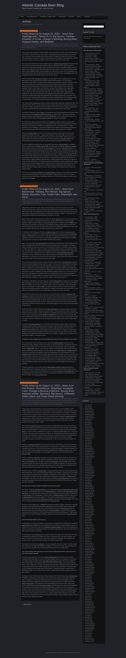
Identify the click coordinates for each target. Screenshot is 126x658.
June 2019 (87, 499)
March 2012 (88, 638)
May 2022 (87, 443)
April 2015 (87, 580)
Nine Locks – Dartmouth (91, 296)
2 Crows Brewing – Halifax (91, 217)
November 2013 (89, 607)
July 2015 (87, 575)
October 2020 (88, 474)
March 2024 (88, 408)
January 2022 (88, 450)
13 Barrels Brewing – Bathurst (92, 53)
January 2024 (88, 411)
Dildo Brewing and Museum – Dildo (93, 182)
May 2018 (87, 520)
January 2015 (88, 585)
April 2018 (87, 522)
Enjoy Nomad (30, 45)
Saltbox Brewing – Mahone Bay (92, 323)
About (79, 16)
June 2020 (87, 480)
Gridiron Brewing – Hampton (92, 98)
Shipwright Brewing (69, 201)
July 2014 (87, 594)
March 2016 (88, 562)
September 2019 (89, 495)
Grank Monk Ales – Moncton (92, 95)
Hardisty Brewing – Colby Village (93, 262)
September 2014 (89, 591)
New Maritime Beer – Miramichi (92, 132)
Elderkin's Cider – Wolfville (91, 249)
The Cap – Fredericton (90, 148)
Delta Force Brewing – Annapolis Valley (94, 247)
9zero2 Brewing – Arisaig (91, 218)
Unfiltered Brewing (57, 404)
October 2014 (88, 590)
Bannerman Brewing (56, 199)
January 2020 (88, 488)
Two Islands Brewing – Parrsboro (93, 358)
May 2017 (87, 540)
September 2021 (89, 456)
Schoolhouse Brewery (27, 404)
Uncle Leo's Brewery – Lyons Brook (93, 360)
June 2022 (87, 442)
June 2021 (87, 461)
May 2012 (87, 635)
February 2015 (88, 583)
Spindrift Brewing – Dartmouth (92, 339)
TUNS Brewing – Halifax (91, 355)
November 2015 (89, 569)
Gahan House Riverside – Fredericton (94, 92)
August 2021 (88, 458)
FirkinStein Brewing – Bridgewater (93, 250)
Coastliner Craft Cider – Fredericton (93, 74)
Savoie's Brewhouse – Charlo (92, 142)
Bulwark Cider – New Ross (91, 238)
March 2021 (88, 466)
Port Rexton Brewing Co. (49, 201)
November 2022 (89, 433)
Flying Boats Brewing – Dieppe (92, 80)
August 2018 (88, 516)
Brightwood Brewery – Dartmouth (93, 236)
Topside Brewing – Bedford (91, 350)
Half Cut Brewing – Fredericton (92, 101)
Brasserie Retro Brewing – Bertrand (93, 66)
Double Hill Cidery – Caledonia (92, 377)
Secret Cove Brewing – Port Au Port (93, 202)
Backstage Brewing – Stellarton (92, 225)
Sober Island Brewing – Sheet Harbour (94, 336)
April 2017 (87, 541)
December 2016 (89, 548)
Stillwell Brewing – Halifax (91, 341)
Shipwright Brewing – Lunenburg (93, 333)
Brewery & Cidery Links (48, 16)
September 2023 (89, 417)
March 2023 (88, 427)
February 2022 (88, 448)
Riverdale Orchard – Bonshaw (92, 390)
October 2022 (88, 435)
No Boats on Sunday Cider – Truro (93, 297)
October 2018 (88, 512)
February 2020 (88, 487)
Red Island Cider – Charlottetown (93, 389)
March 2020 (88, 485)
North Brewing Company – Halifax (93, 300)
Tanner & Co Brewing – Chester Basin (94, 344)
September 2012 (89, 628)
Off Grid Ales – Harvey (90, 135)
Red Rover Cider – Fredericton (92, 140)
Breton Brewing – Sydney (91, 234)
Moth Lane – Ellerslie (90, 384)
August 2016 (88, 554)
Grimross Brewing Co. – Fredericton (93, 100)
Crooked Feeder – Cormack (91, 180)
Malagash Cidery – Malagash (92, 283)
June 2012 (87, 633)
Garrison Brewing (45, 400)
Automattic (76, 652)
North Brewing (29, 402)
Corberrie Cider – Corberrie (91, 246)
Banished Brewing (56, 398)
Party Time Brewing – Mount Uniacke (94, 310)
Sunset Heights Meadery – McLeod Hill (94, 145)
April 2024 (87, 406)
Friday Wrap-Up (31, 44)
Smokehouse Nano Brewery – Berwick (94, 334)
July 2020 (87, 479)
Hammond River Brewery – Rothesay (94, 103)
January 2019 (88, 508)
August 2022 (88, 438)
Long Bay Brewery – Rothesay (92, 119)
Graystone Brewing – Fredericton (93, 97)
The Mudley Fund (64, 478)
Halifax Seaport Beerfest (66, 400)
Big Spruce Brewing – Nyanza (92, 230)
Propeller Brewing (55, 45)
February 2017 (88, 545)
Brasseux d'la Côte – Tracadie (92, 68)
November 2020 (89, 472)
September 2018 (89, 514)
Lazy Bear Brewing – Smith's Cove (93, 276)
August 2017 (88, 535)
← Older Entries (26, 604)
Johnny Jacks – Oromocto (91, 109)
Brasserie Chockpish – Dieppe (92, 64)
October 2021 (88, 454)
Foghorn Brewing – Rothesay (92, 82)
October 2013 (88, 609)
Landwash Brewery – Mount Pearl (93, 185)
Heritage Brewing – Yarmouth (92, 265)
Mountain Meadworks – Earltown (93, 288)
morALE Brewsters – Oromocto (92, 130)
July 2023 (87, 421)
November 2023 (89, 414)
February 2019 (88, 506)
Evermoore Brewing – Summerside (93, 379)
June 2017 (87, 538)
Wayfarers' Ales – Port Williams (92, 365)
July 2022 (87, 440)
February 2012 (88, 639)
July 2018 (87, 517)
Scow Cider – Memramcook (91, 143)
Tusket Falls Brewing (36, 203)
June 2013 (87, 615)
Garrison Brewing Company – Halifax (94, 254)
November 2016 (89, 549)
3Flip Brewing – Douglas (91, 55)
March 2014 (88, 601)
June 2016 (87, 557)
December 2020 (89, 471)
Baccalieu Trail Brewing (44, 199)
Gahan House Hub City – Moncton (93, 88)
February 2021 (88, 467)
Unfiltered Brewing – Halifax (91, 362)
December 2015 (89, 567)
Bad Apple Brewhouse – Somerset (93, 226)
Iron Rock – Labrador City (91, 183)
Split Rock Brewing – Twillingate (92, 204)
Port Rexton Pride (61, 402)
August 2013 (88, 612)
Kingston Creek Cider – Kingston (93, 114)
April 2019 (87, 503)
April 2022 (87, 445)
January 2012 (88, 641)
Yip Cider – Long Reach (91, 159)
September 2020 (89, 475)
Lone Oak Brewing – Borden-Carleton (94, 382)
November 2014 (89, 588)
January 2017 (88, 546)
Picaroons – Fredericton (91, 137)
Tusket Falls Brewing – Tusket (92, 357)
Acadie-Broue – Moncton (91, 56)
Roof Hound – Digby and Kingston (93, 318)
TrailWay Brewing (30, 47)
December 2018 (89, 509)
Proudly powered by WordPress (54, 652)
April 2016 (87, 561)
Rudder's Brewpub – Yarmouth (92, 321)
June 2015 (87, 577)
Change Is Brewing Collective (34, 400)
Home (22, 16)
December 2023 (89, 413)
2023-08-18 (34, 186)
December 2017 (89, 528)
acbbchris (27, 31)
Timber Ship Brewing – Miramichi (93, 153)
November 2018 (89, 511)
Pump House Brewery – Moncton (93, 138)
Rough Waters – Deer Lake (91, 201)
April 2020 (87, 483)
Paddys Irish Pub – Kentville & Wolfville (94, 307)
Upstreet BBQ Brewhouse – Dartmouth (94, 363)
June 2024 (87, 405)
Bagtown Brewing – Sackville (92, 58)
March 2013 (88, 620)
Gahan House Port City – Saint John (93, 90)
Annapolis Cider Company (45, 398)
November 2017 (89, 530)
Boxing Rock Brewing (63, 44)
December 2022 (89, 432)
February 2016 (88, 564)
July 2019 (87, 498)
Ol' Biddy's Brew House (38, 402)
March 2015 (88, 582)
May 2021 (87, 462)
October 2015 (88, 570)
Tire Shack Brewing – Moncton (92, 154)
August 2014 (88, 593)
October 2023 (88, 416)
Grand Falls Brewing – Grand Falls (93, 93)
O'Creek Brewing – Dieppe (91, 134)
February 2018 (88, 525)
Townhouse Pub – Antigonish (92, 352)
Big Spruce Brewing (44, 44)
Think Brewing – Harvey (91, 150)
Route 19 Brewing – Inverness (92, 320)
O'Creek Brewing (47, 45)
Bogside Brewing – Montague (92, 374)
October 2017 (88, 532)
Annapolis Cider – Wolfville (91, 223)
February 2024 (88, 409)
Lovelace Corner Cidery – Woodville (93, 278)
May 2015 (87, 578)
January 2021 (88, 469)
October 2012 (88, 627)
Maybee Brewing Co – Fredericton (93, 126)
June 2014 (87, 596)
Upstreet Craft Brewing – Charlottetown (94, 392)
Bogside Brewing (53, 44)
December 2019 (89, 490)
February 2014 (88, 602)
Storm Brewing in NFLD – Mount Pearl (94, 206)
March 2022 (88, 446)
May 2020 (87, 482)
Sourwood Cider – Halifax (91, 337)
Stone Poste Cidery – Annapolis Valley (94, 342)
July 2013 (87, 614)
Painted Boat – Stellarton (91, 308)
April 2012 (87, 636)
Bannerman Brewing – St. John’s (93, 170)
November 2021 (89, 453)
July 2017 (87, 536)
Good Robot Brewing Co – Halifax (93, 255)
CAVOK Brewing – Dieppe (91, 71)
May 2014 (87, 598)
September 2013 (89, 611)
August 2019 (88, 496)
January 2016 (88, 565)
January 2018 (88, 527)
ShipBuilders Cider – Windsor (92, 331)
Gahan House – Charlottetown (92, 381)
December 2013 (89, 606)
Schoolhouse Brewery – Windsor (93, 325)
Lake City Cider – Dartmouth (92, 275)
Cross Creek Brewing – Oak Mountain (94, 76)
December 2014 (89, 586)
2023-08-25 (34, 31)
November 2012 (89, 625)
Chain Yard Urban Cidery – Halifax (93, 242)
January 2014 (88, 604)
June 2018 (87, 519)
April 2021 (87, 464)
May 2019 (87, 501)
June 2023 (87, 422)
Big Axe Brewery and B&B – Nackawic (94, 60)
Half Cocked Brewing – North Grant (93, 257)
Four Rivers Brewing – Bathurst (92, 84)
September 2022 (89, 437)
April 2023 (87, 425)
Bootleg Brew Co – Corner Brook (93, 175)
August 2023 (88, 419)
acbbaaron (28, 382)
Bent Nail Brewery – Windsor (92, 228)
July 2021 (87, 459)
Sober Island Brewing (48, 404)
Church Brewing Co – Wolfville (92, 244)
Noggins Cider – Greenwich (91, 299)
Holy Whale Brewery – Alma (91, 108)
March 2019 (88, 504)
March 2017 (88, 543)
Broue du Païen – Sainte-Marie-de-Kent (94, 69)
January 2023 (88, 430)
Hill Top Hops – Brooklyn (91, 267)
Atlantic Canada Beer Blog (43, 5)
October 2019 (88, 493)
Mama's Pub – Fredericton (91, 124)
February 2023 (88, 429)
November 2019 (89, 491)
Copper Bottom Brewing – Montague (94, 376)
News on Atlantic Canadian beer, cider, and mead (37, 8)
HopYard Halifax (38, 45)
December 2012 (89, 623)
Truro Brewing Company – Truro (92, 353)
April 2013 (87, 619)
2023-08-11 (35, 382)
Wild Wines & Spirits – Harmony (92, 366)
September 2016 (89, 553)
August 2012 (88, 630)
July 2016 (87, 556)
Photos (71, 16)
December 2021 (89, 451)
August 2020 (88, 477)
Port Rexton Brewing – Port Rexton (93, 193)
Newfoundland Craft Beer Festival (35, 201)
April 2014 (87, 599)
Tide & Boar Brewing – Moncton (92, 151)
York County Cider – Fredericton (92, 161)
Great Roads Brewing (55, 400)
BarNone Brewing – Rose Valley (92, 373)
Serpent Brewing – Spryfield (91, 329)
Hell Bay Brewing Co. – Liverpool (93, 263)
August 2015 (88, 573)
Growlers (62, 16)
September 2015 (89, 572)
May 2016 (87, 559)
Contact (87, 16)
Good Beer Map (32, 16)
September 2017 (89, 533)
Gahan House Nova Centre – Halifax (94, 252)
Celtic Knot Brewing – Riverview (92, 72)
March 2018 (88, 524)
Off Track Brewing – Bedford (92, 302)
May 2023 (87, 424)
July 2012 (87, 631)
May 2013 (87, 617)
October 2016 (88, 551)
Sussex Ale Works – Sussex (91, 146)
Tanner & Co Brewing (65, 45)
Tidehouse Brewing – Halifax (92, 349)
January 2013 (88, 622)
